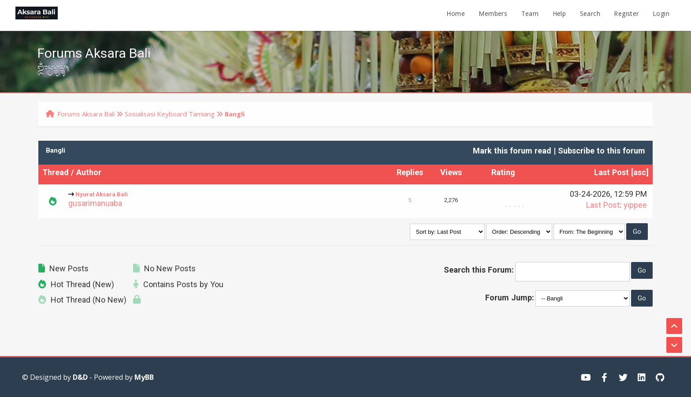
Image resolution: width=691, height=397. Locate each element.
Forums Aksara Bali (86, 113)
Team (530, 15)
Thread (55, 173)
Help (559, 15)
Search (590, 15)
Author (88, 173)
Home (455, 15)
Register (626, 15)
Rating (503, 173)
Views (451, 173)
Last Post (611, 173)
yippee (635, 206)
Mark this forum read (512, 152)
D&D (80, 377)
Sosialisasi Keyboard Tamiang (170, 113)
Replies (410, 173)
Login (661, 15)
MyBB (144, 377)
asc (639, 173)
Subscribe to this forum (601, 152)
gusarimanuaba (95, 204)
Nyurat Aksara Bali (101, 195)
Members (493, 15)
